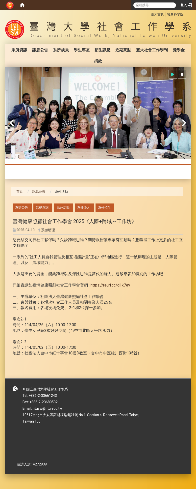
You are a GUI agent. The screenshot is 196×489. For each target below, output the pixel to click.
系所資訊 (19, 50)
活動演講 (42, 207)
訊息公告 (40, 50)
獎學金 (179, 50)
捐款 (98, 61)
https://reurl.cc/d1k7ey (110, 285)
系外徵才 (83, 207)
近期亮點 (123, 50)
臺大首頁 (157, 14)
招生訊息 (102, 50)
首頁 (19, 191)
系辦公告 (21, 207)
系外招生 (104, 207)
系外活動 (63, 207)
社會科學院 (175, 14)
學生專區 (82, 50)
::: (148, 13)
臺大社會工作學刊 (152, 50)
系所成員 (61, 50)
